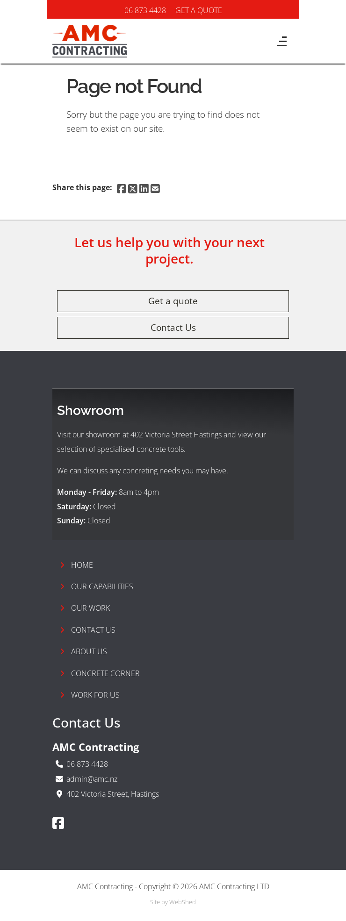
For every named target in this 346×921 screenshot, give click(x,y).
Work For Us (90, 695)
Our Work (85, 608)
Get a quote (173, 300)
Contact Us (173, 327)
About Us (83, 651)
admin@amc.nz (91, 779)
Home (76, 565)
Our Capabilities (96, 586)
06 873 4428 (145, 10)
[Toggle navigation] (277, 44)
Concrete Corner (100, 673)
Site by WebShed (173, 902)
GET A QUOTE (198, 10)
